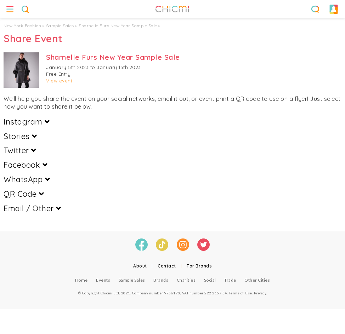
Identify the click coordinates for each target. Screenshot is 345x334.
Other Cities (257, 280)
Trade (230, 280)
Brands (160, 280)
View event (59, 81)
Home (81, 280)
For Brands (199, 266)
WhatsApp (27, 179)
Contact (167, 266)
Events (103, 280)
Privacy (260, 293)
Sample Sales (60, 25)
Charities (186, 280)
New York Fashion (22, 25)
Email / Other (32, 208)
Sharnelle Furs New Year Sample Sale (118, 25)
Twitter (20, 150)
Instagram (27, 122)
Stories (20, 136)
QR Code (24, 194)
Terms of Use (240, 293)
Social (210, 280)
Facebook (25, 165)
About (140, 266)
